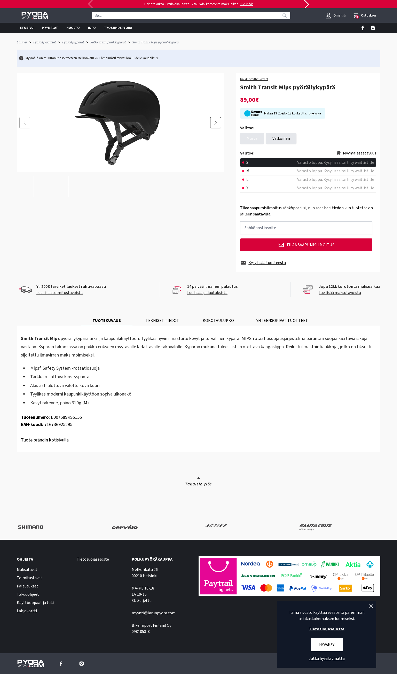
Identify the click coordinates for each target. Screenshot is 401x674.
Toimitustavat (29, 578)
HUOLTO (73, 28)
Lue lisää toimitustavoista (59, 293)
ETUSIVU (27, 28)
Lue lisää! (246, 4)
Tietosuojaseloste (93, 559)
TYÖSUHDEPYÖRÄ (118, 28)
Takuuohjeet (28, 594)
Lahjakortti (27, 611)
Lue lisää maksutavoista (340, 293)
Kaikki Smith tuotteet (254, 79)
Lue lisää (315, 113)
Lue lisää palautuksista (207, 293)
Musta (252, 138)
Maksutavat (27, 569)
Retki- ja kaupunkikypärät (108, 42)
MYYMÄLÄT (50, 28)
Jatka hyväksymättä (327, 658)
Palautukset (27, 586)
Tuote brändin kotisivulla (45, 440)
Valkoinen (281, 138)
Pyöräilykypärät (73, 42)
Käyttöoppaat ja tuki (35, 603)
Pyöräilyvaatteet (44, 42)
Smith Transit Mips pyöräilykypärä (155, 42)
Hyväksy (326, 645)
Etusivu (22, 42)
